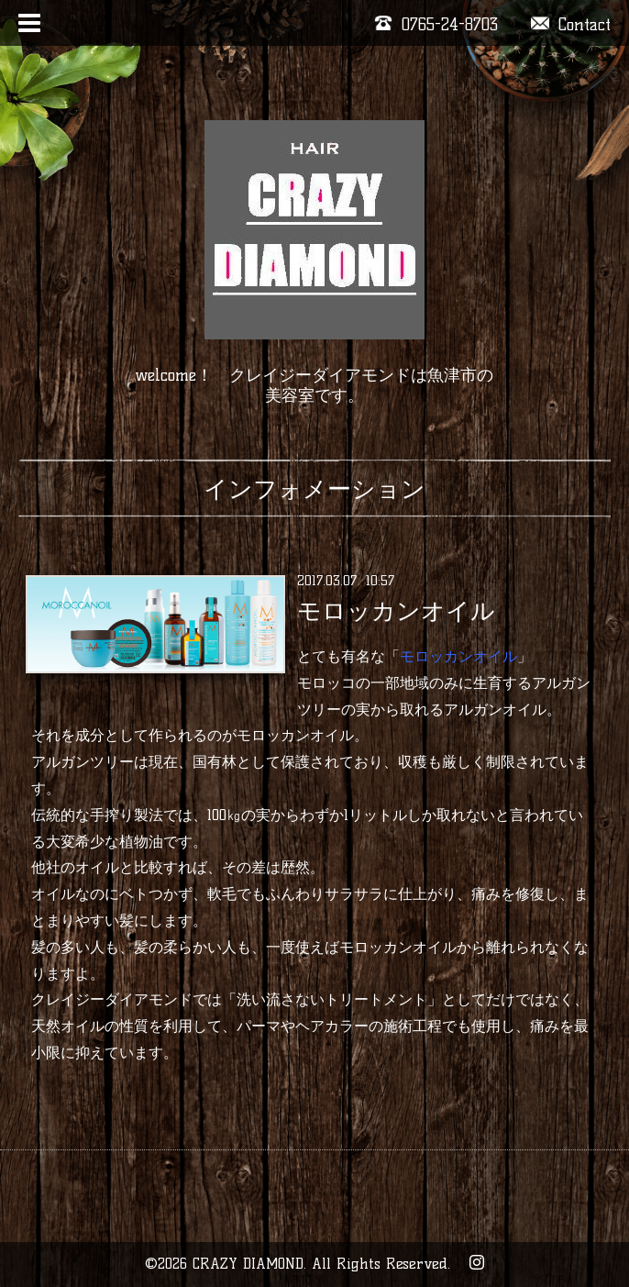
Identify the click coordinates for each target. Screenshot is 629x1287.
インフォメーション (314, 489)
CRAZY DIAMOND (248, 1263)
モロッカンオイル (396, 611)
